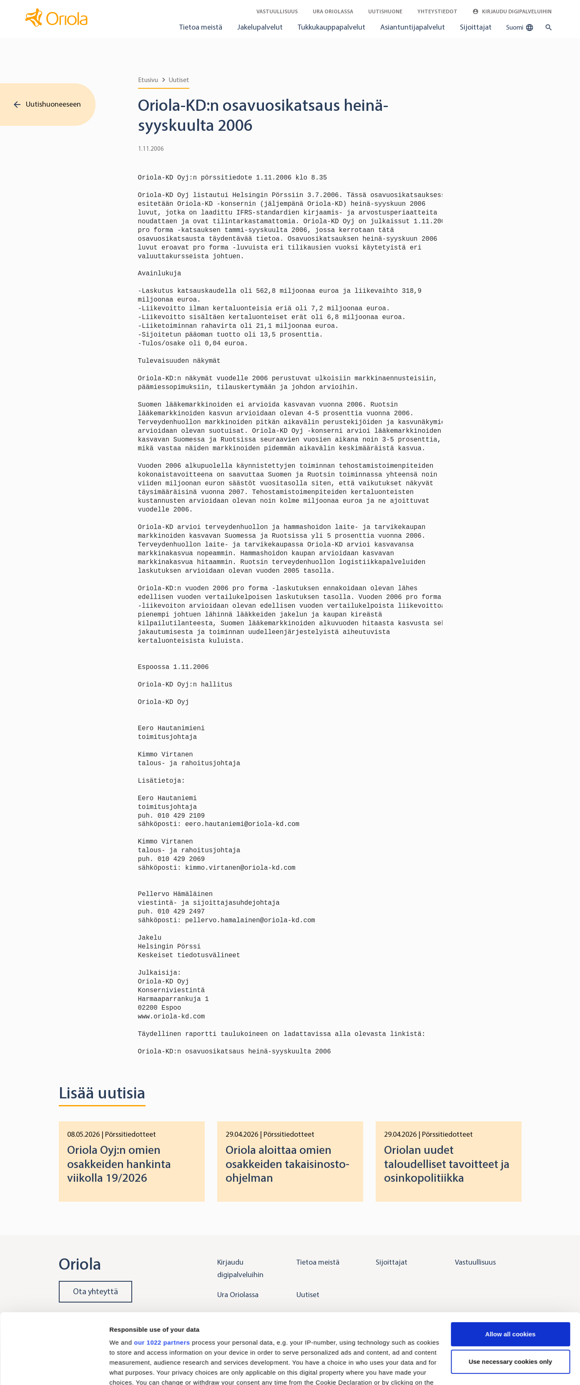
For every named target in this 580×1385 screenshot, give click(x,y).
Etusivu (148, 80)
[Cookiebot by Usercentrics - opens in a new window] (54, 1369)
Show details (128, 1368)
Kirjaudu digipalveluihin (512, 11)
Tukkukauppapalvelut (331, 27)
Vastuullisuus (277, 11)
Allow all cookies (510, 1268)
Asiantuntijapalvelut (412, 27)
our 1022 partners (162, 1276)
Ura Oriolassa (333, 11)
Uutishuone (385, 11)
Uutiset (179, 80)
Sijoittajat (476, 27)
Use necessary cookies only (510, 1295)
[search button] (547, 27)
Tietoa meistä (200, 27)
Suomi (520, 27)
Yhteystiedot (437, 11)
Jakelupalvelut (260, 27)
